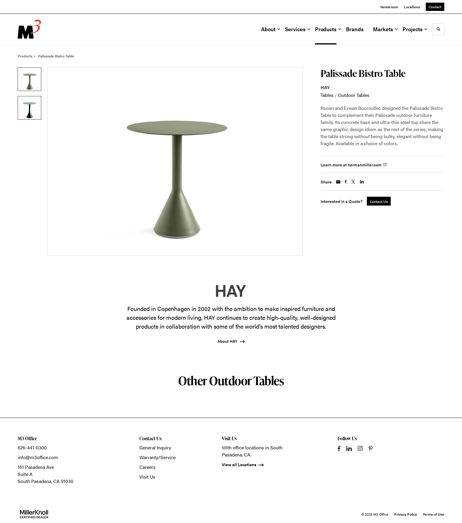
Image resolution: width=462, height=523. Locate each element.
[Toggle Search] (438, 29)
